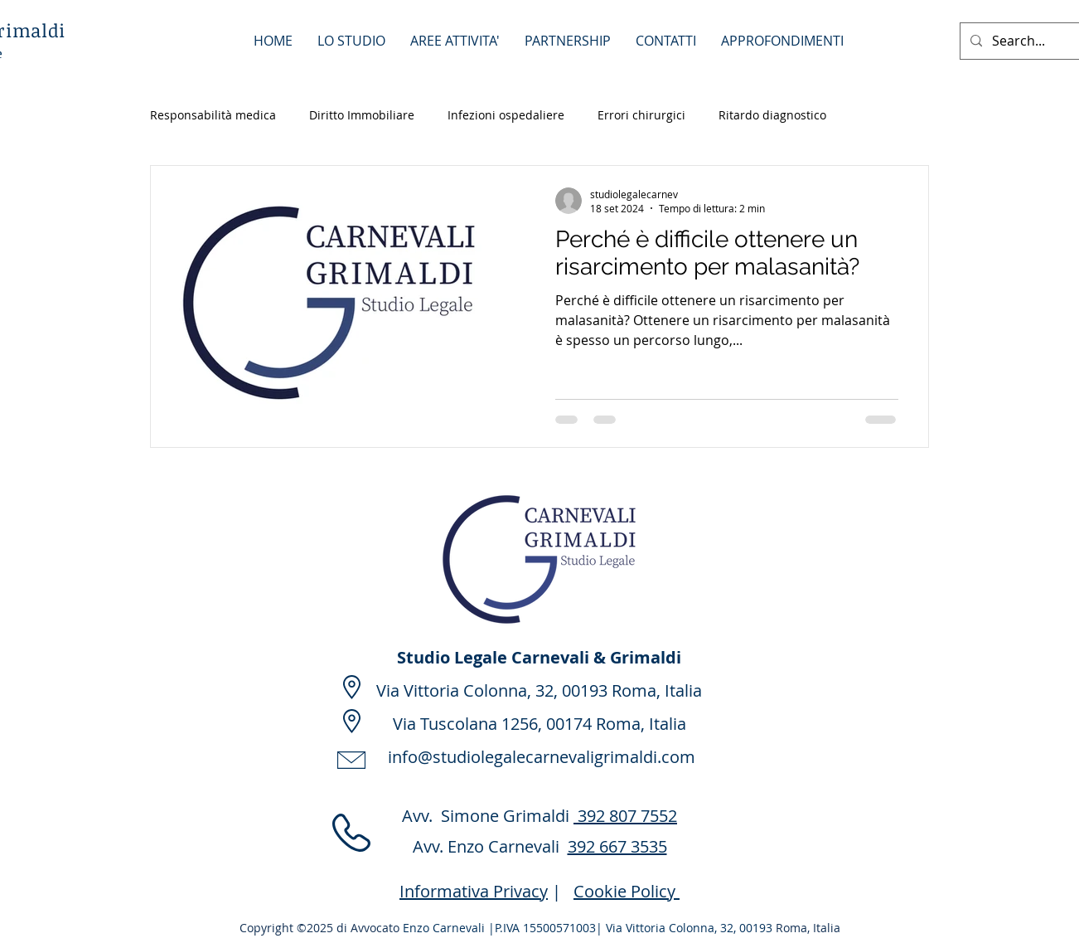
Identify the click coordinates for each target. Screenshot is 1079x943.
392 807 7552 (625, 815)
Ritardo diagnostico (772, 115)
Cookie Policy (626, 891)
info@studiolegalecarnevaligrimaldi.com (541, 757)
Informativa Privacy (473, 891)
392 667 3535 (617, 846)
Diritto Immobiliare (361, 115)
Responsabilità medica (213, 115)
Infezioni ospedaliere (506, 115)
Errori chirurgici (641, 115)
